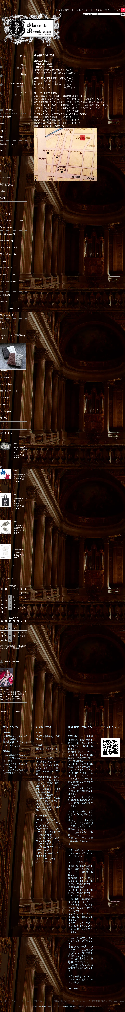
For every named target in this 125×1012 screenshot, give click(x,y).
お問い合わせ (27, 1001)
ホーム (3, 1001)
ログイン (83, 10)
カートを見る (116, 10)
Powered (95, 1006)
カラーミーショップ (21, 1006)
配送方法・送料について (80, 1001)
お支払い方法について (61, 1001)
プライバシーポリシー (42, 1001)
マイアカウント (66, 10)
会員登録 (97, 10)
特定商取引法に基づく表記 (102, 1001)
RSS (115, 1001)
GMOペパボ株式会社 (55, 1006)
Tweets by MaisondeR (10, 711)
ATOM (121, 1001)
